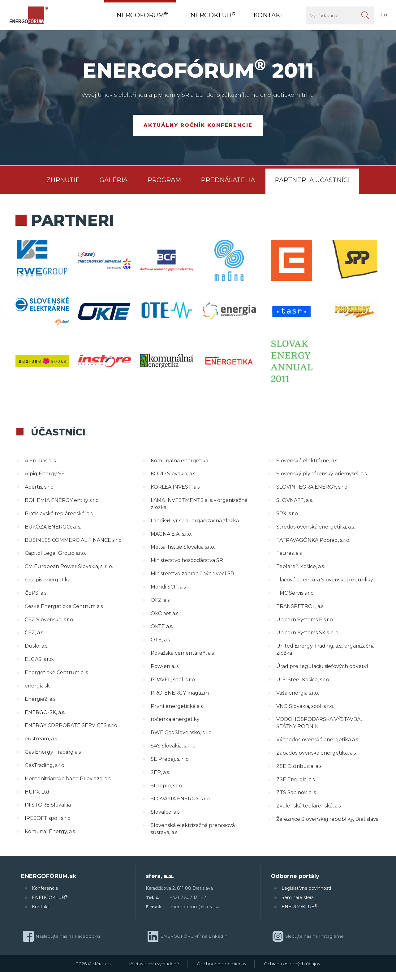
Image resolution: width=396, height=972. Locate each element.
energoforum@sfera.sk (194, 907)
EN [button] (384, 15)
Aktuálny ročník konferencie (198, 125)
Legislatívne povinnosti (306, 888)
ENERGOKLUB (49, 897)
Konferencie (45, 888)
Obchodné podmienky (221, 963)
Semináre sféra (298, 897)
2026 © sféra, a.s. (93, 963)
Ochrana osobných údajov (292, 963)
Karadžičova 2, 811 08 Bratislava (179, 888)
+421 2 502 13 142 (188, 897)
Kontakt (40, 907)
